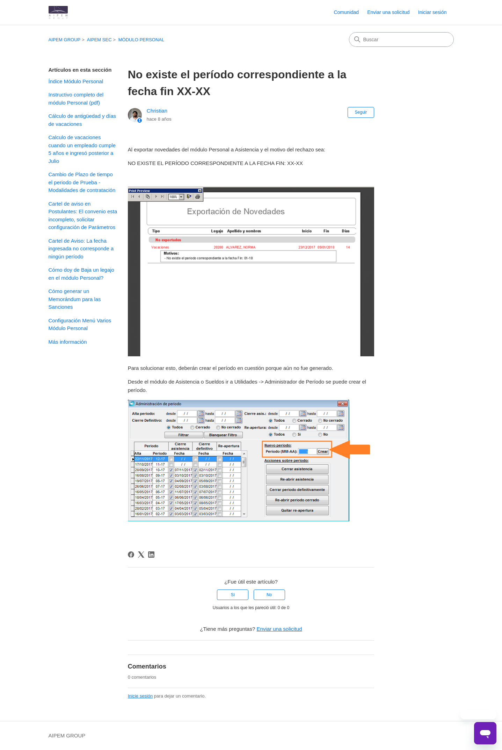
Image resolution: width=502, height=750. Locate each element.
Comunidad (346, 12)
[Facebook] (131, 554)
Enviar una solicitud (388, 12)
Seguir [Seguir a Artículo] (361, 112)
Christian (157, 111)
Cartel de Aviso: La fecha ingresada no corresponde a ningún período (81, 248)
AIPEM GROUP (65, 39)
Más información (68, 342)
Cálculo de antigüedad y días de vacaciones (82, 120)
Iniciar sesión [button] (432, 12)
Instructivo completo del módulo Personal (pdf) (76, 99)
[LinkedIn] (151, 554)
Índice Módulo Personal (76, 81)
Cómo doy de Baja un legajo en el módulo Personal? (81, 274)
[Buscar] (401, 40)
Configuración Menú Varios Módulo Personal (80, 324)
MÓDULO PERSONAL (141, 39)
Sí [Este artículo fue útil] (233, 594)
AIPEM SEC (99, 39)
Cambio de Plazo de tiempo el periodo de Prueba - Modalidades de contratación (82, 182)
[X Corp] (141, 554)
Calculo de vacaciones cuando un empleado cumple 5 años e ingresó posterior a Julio (82, 149)
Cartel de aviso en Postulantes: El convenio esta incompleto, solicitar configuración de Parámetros (83, 215)
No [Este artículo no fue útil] (269, 594)
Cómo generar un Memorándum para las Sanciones (75, 299)
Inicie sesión (140, 696)
